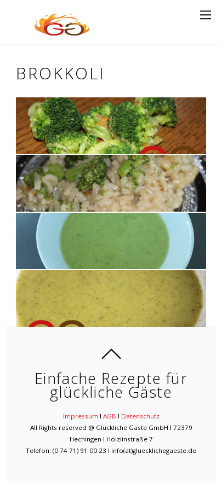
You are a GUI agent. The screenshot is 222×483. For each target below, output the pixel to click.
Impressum (80, 416)
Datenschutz (140, 416)
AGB (109, 416)
